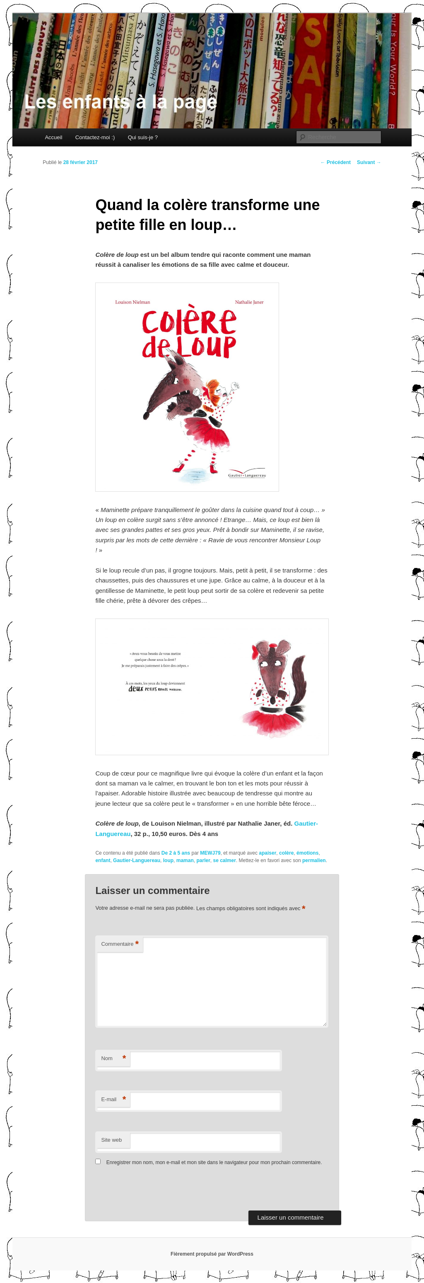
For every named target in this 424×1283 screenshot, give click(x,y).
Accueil (53, 137)
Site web (111, 1140)
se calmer (224, 860)
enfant (102, 860)
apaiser (267, 853)
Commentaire (120, 944)
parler (203, 860)
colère (286, 853)
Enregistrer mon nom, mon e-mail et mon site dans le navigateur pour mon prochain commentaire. (214, 1162)
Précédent (335, 162)
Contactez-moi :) (95, 137)
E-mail (113, 1100)
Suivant (369, 162)
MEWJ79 (210, 853)
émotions (307, 853)
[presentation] (152, 1190)
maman (185, 860)
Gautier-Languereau (136, 860)
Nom (113, 1059)
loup (168, 860)
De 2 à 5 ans (175, 853)
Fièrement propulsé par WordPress (212, 1254)
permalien (314, 860)
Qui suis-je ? (143, 137)
